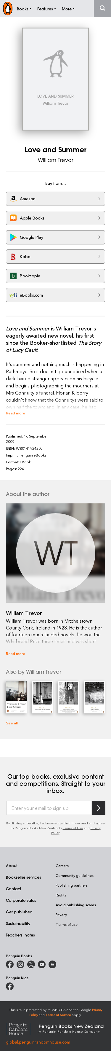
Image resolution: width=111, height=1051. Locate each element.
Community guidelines (75, 875)
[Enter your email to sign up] (49, 808)
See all (12, 723)
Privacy (61, 914)
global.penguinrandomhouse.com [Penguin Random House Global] (38, 1042)
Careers (62, 865)
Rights (61, 895)
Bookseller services (23, 877)
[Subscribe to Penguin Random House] (98, 808)
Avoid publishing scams (76, 904)
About (11, 865)
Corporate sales (21, 900)
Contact (13, 888)
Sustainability (18, 923)
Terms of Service (58, 1014)
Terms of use (67, 924)
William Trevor (55, 160)
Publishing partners (72, 885)
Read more (15, 413)
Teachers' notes (20, 934)
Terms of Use (73, 827)
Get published (19, 911)
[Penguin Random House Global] (22, 1028)
